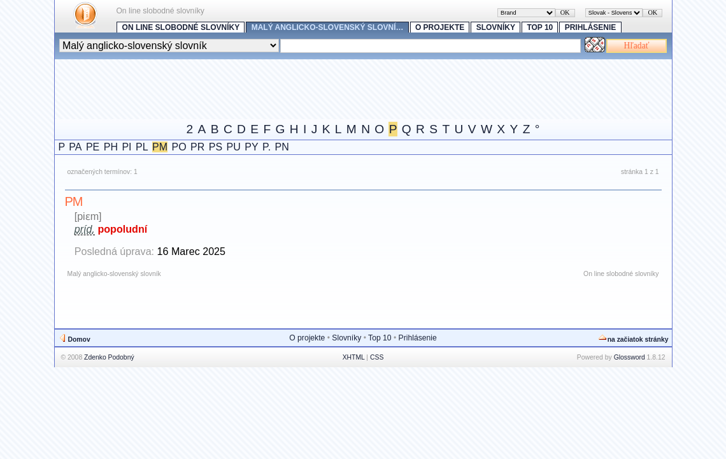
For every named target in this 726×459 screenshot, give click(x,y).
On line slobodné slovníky (181, 27)
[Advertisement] (286, 88)
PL (142, 147)
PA (75, 147)
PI (126, 147)
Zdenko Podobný (109, 357)
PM (159, 147)
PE (92, 147)
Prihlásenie (590, 27)
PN (282, 147)
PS (215, 147)
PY (251, 147)
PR (197, 147)
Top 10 (540, 27)
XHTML (354, 357)
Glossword (629, 357)
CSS (376, 357)
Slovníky (495, 27)
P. (266, 147)
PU (234, 147)
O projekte (439, 27)
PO (178, 147)
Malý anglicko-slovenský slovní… (328, 27)
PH (111, 147)
